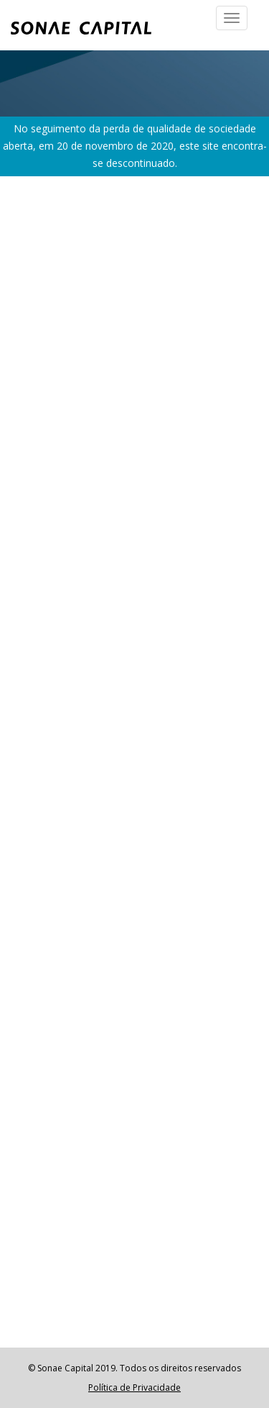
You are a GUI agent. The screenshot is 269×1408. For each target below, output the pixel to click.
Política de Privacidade (134, 1387)
